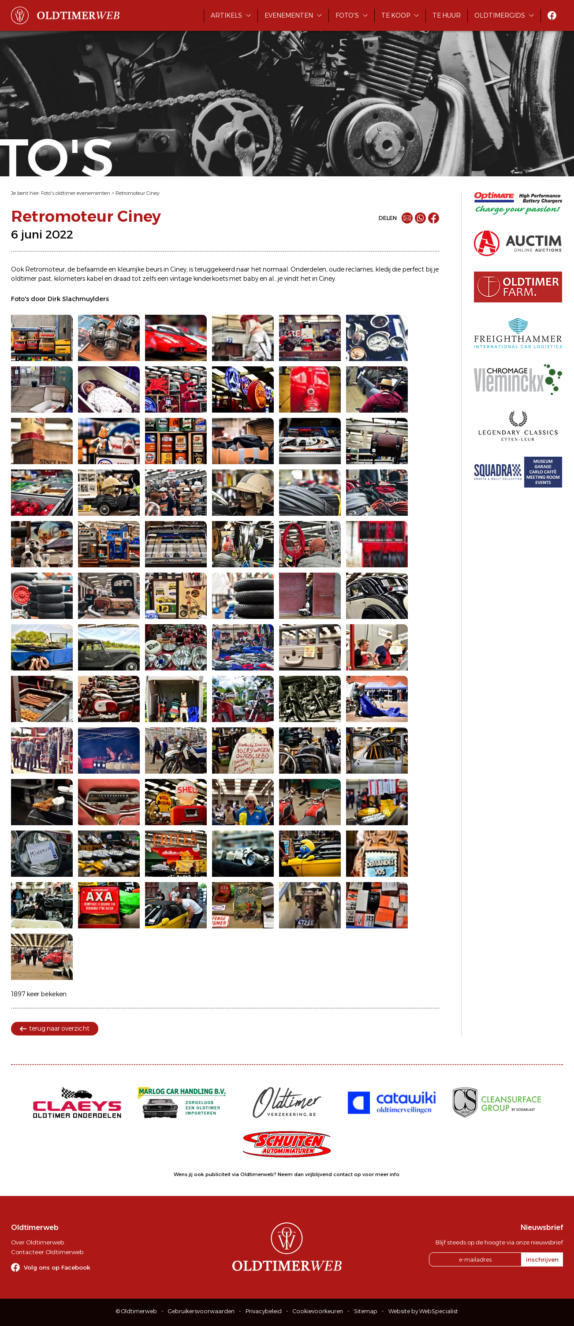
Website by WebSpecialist (423, 1311)
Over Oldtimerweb (37, 1242)
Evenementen (289, 15)
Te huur (446, 15)
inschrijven (542, 1259)
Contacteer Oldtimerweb (47, 1251)
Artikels (226, 15)
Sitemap (365, 1311)
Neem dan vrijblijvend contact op (319, 1174)
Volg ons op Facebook (57, 1267)
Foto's (347, 15)
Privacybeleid (264, 1311)
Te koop (395, 15)
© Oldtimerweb (136, 1311)
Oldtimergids (499, 15)
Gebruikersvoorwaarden (201, 1311)
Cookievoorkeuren (318, 1311)
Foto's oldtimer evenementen (75, 193)
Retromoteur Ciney (138, 193)
